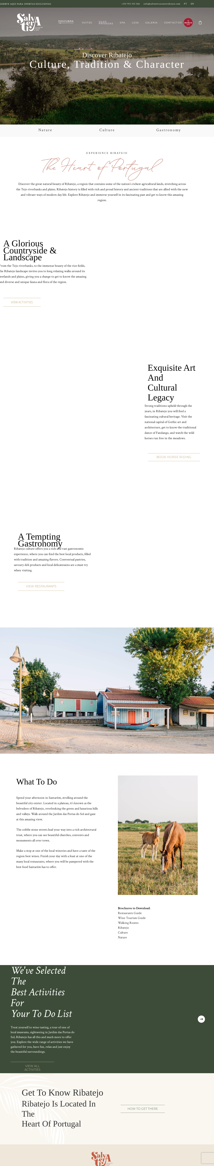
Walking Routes (128, 923)
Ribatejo (123, 928)
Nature (122, 937)
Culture (123, 932)
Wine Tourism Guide (132, 918)
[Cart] (200, 23)
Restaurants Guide (130, 913)
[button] (22, 302)
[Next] (201, 1019)
